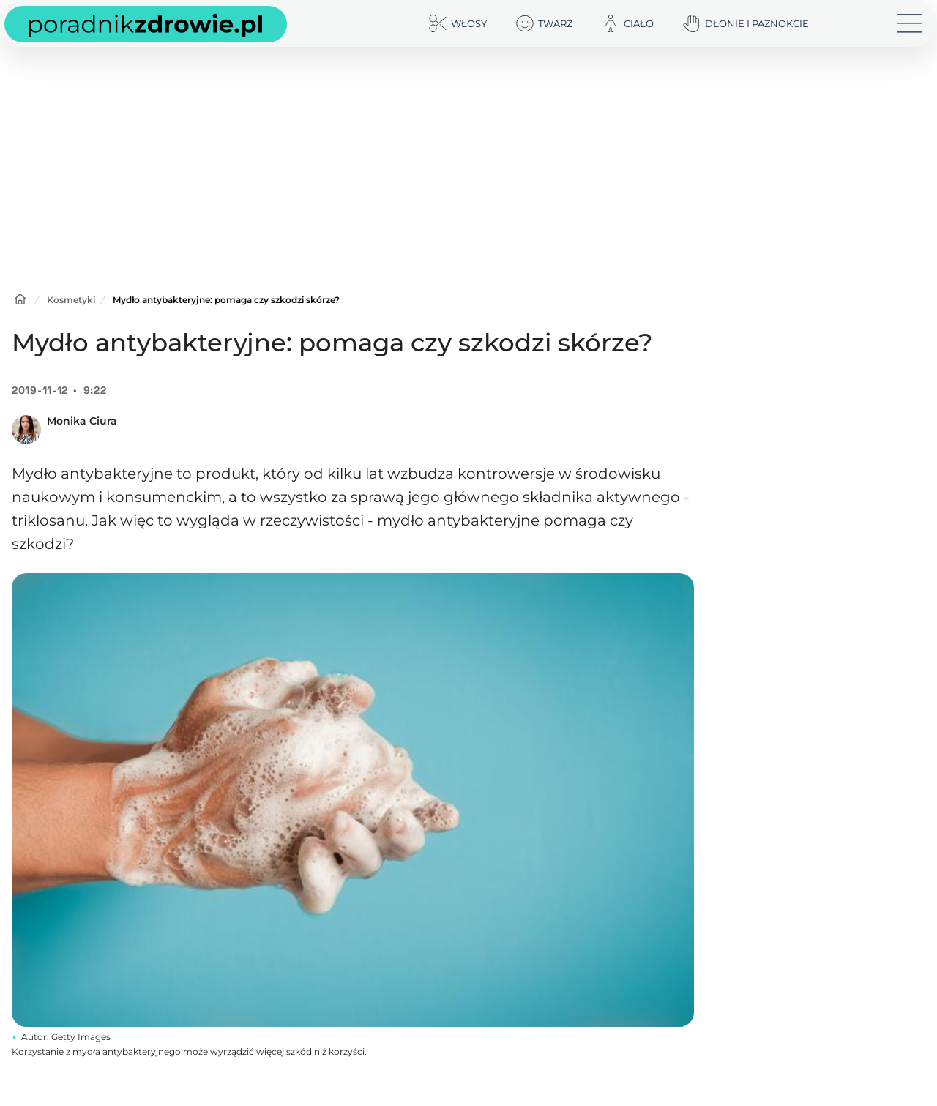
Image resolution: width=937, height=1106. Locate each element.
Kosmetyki (71, 299)
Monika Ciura (82, 420)
